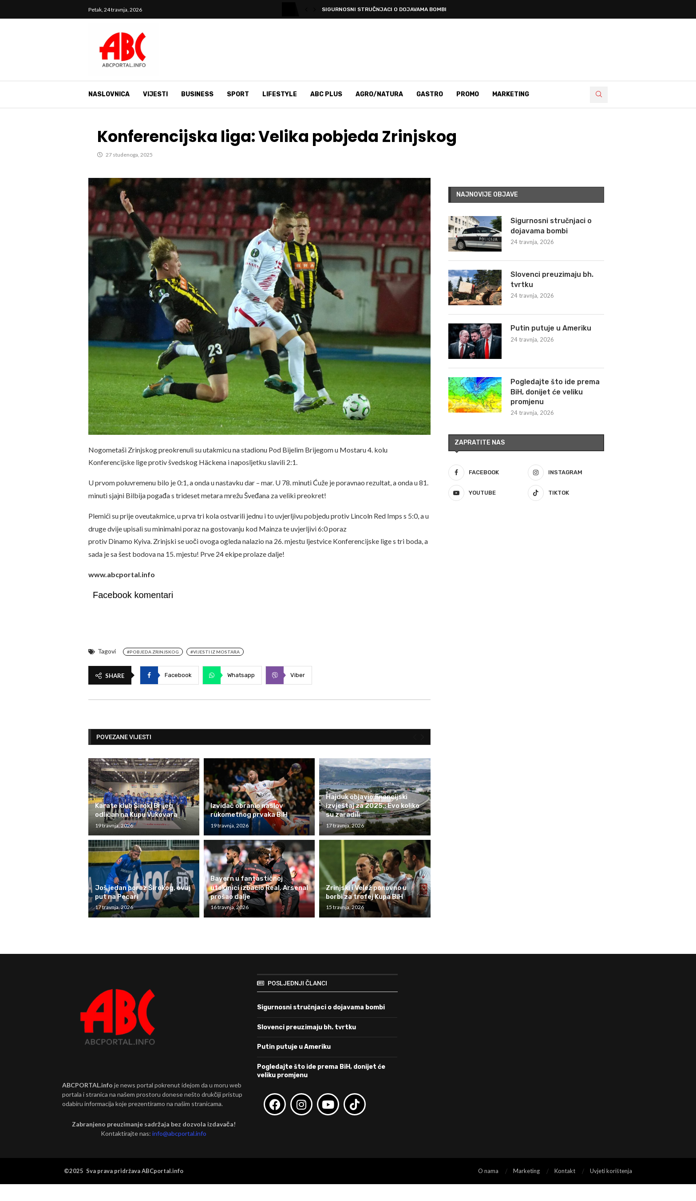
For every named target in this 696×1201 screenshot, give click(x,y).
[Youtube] (486, 493)
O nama (488, 1170)
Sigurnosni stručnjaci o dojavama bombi (384, 9)
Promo (467, 94)
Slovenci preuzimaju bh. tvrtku (551, 279)
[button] (306, 9)
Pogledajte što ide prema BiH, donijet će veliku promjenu (555, 392)
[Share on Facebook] (169, 675)
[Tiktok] (566, 493)
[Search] (599, 95)
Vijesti (155, 94)
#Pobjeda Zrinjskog (153, 651)
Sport (238, 94)
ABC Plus (326, 94)
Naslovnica (109, 94)
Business (197, 94)
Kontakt (564, 1170)
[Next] (422, 737)
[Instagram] (566, 472)
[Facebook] (486, 472)
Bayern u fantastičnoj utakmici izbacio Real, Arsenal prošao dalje (259, 887)
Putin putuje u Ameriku (550, 328)
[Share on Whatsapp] (232, 675)
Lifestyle (279, 94)
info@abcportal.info (179, 1133)
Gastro (429, 94)
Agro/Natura (379, 94)
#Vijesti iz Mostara (215, 651)
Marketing (510, 94)
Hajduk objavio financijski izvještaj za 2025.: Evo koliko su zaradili (372, 806)
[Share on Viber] (288, 675)
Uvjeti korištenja (611, 1170)
